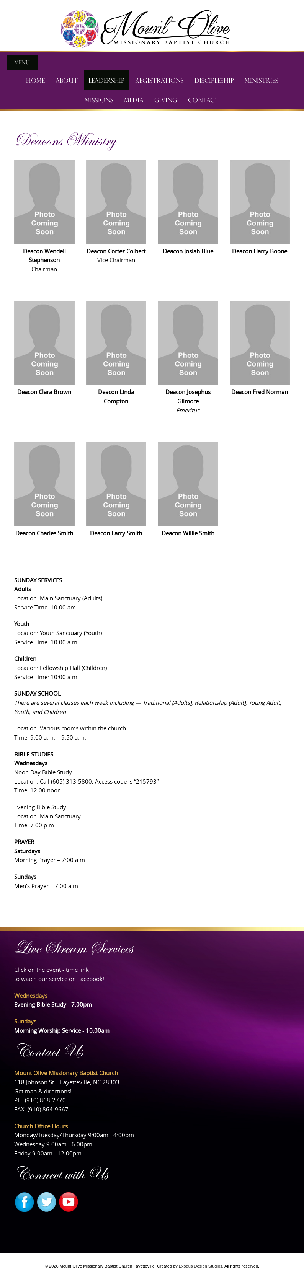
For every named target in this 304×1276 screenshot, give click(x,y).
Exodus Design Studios (200, 1266)
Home (35, 80)
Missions (99, 99)
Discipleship (214, 80)
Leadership (106, 80)
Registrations (159, 80)
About (67, 80)
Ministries (261, 80)
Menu (22, 62)
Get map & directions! (43, 1091)
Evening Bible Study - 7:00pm (53, 1004)
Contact (203, 99)
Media (134, 99)
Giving (165, 99)
